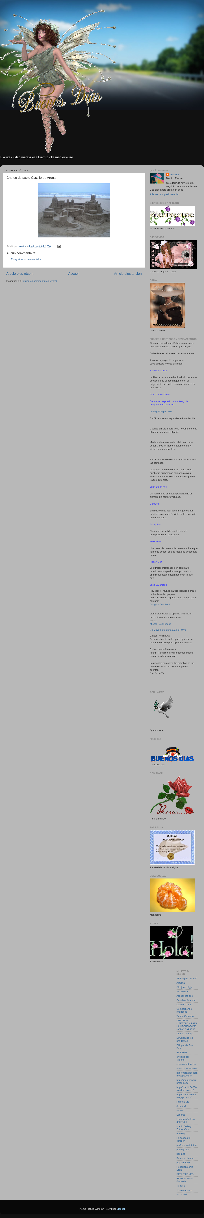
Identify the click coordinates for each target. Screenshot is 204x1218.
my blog (181, 1133)
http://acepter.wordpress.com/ (187, 1081)
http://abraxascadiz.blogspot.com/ (187, 1074)
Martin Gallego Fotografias (184, 1128)
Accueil (73, 273)
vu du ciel (182, 1194)
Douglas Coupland (160, 604)
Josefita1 (181, 1106)
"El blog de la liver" (187, 978)
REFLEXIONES (185, 1174)
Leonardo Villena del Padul (186, 1120)
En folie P (182, 1052)
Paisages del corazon (183, 1139)
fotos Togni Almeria (187, 1068)
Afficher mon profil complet (164, 194)
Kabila (180, 1110)
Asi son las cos (185, 995)
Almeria (181, 982)
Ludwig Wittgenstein (161, 411)
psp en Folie (183, 1162)
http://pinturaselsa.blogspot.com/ (186, 1096)
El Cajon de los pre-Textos (185, 1039)
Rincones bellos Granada (185, 1180)
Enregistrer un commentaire (26, 259)
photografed (183, 1149)
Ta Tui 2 (181, 1185)
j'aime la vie (183, 1101)
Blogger (121, 1209)
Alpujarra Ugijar (185, 987)
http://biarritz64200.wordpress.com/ (187, 1088)
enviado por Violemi (183, 1058)
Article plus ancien (128, 273)
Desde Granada (185, 1016)
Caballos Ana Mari (186, 1000)
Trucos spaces (184, 1190)
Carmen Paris (184, 1004)
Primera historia (185, 1158)
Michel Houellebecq (160, 624)
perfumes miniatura (187, 1145)
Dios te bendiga (185, 1033)
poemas (181, 1153)
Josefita (174, 174)
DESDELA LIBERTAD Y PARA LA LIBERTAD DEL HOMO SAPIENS (187, 1025)
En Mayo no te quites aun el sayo (168, 630)
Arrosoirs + (182, 991)
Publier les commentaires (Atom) (39, 281)
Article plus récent (19, 273)
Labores (181, 1114)
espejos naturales (186, 1064)
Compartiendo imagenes (184, 1010)
